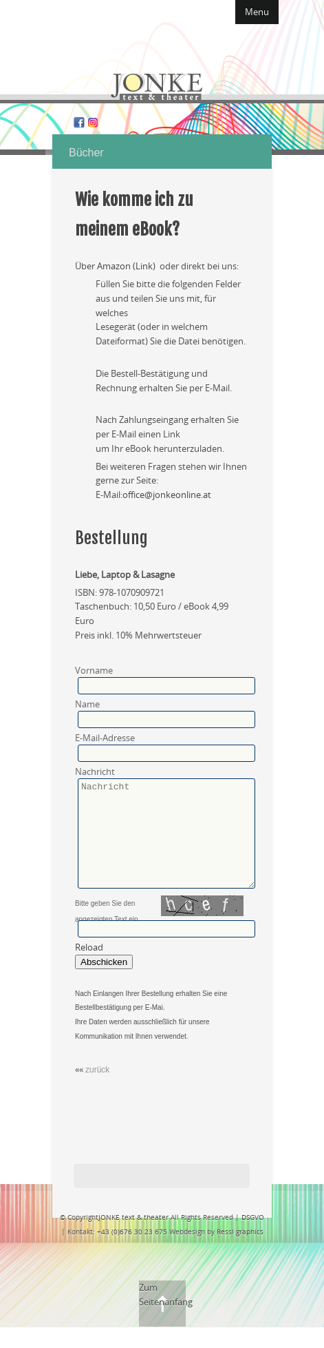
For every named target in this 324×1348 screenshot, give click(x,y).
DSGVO (252, 1238)
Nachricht (95, 771)
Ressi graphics (240, 1252)
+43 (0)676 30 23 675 (132, 1252)
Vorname (94, 670)
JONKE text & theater (133, 1238)
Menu (257, 12)
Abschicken (103, 982)
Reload (89, 968)
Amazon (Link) (127, 266)
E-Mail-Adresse (105, 738)
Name (87, 704)
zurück (97, 1090)
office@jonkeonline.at (167, 494)
